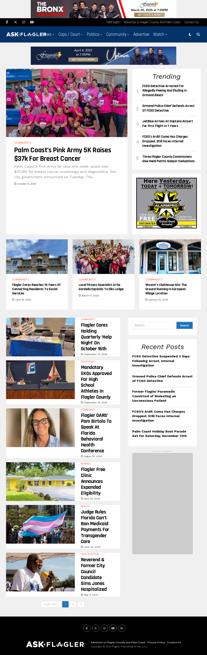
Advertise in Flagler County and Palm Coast (152, 21)
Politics (93, 33)
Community (116, 33)
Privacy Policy (156, 641)
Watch (158, 33)
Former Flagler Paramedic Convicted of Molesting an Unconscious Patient (154, 395)
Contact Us (191, 21)
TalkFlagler (113, 21)
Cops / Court (69, 33)
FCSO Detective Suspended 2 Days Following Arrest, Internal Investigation (161, 360)
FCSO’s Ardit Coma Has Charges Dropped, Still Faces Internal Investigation (158, 415)
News (46, 33)
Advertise (141, 33)
